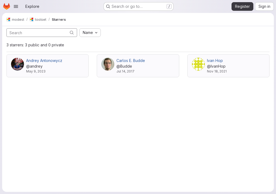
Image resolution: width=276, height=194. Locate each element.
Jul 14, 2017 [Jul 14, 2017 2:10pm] (125, 71)
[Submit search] (71, 32)
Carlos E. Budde (130, 60)
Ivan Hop (215, 60)
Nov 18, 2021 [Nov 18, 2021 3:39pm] (217, 71)
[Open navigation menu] (16, 6)
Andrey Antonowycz (44, 60)
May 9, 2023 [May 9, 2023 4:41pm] (36, 71)
